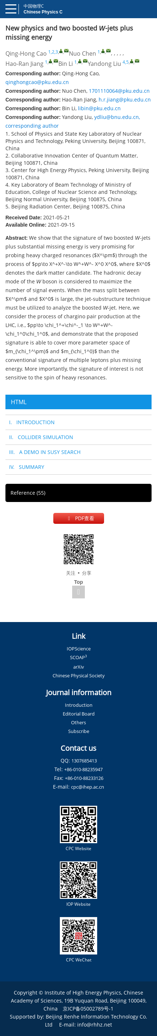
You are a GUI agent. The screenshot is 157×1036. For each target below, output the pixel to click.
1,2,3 (53, 52)
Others (78, 722)
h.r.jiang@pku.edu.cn (125, 99)
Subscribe (78, 731)
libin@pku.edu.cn (99, 108)
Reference (28, 492)
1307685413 (84, 760)
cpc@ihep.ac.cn (87, 787)
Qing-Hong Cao (26, 53)
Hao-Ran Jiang (24, 64)
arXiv (78, 667)
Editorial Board (79, 713)
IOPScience (79, 648)
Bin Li (65, 64)
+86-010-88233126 (84, 778)
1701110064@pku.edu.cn (119, 90)
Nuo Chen (82, 53)
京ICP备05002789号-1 (88, 1008)
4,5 (126, 62)
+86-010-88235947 (83, 769)
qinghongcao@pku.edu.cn (37, 82)
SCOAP (78, 657)
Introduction (78, 705)
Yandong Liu (104, 64)
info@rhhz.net (94, 1024)
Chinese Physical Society (79, 675)
